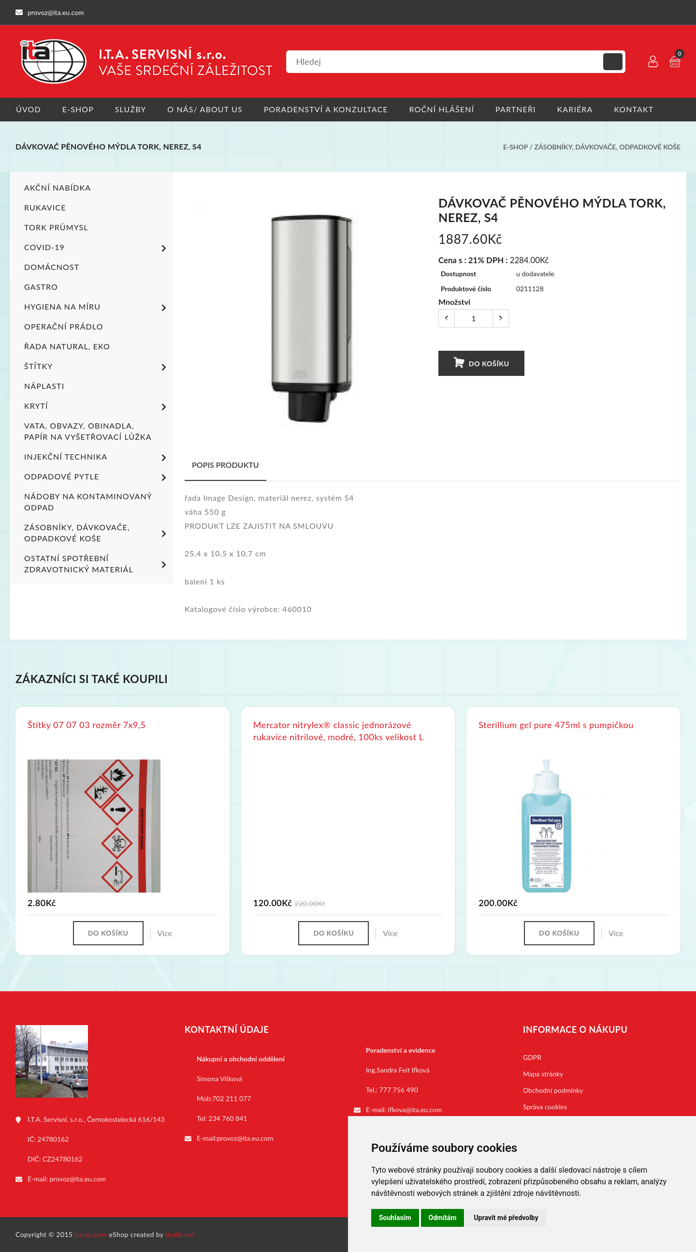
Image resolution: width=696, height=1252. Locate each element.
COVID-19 (97, 248)
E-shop (78, 109)
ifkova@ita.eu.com (415, 1109)
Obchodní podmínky (553, 1090)
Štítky (97, 367)
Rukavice (45, 207)
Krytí (97, 407)
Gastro (41, 286)
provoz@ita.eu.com (78, 1179)
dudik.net (180, 1234)
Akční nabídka (57, 187)
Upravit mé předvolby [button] (506, 1218)
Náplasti (44, 385)
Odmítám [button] (443, 1218)
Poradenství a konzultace (327, 109)
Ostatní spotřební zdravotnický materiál (97, 563)
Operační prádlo (63, 326)
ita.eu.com (91, 1234)
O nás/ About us (206, 109)
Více (165, 933)
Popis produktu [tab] (225, 464)
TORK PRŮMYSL (56, 227)
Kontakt (637, 109)
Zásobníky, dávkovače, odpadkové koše (607, 147)
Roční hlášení (444, 109)
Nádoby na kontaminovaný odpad (88, 502)
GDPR (532, 1057)
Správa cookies (545, 1107)
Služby (131, 109)
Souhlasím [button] (395, 1218)
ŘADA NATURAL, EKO (67, 346)
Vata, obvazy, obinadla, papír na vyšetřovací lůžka (88, 431)
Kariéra (578, 109)
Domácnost (51, 266)
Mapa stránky (543, 1074)
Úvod (28, 109)
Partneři (518, 109)
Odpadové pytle (97, 477)
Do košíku (480, 363)
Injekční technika (97, 457)
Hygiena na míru (97, 307)
